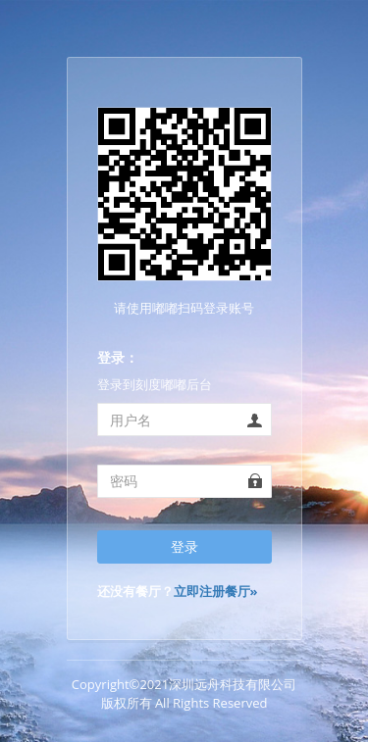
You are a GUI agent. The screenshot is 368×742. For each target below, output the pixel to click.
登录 (184, 546)
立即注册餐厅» (216, 591)
